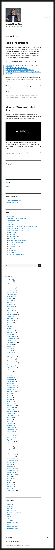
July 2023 (9, 346)
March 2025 (10, 306)
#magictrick (23, 67)
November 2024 (11, 314)
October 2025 (11, 292)
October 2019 (10, 438)
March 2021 (10, 403)
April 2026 (10, 280)
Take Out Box (12, 250)
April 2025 (10, 304)
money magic (29, 97)
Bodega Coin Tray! (13, 220)
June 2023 (10, 348)
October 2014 (10, 472)
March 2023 (10, 355)
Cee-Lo (10, 222)
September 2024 (11, 318)
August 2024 (10, 320)
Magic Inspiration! (17, 42)
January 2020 (10, 431)
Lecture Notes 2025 (13, 236)
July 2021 (9, 395)
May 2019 (9, 448)
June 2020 (10, 421)
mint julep (8, 153)
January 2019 (10, 456)
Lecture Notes (12, 234)
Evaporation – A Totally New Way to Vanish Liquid (22, 226)
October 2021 (10, 389)
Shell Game (11, 244)
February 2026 (11, 284)
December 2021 (11, 385)
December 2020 (11, 409)
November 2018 (11, 460)
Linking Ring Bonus (12, 202)
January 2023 (10, 359)
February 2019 (11, 454)
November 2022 (11, 363)
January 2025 (10, 310)
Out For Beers (12, 238)
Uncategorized (11, 520)
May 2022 (10, 375)
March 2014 (10, 484)
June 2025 (10, 300)
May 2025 (10, 302)
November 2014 (11, 470)
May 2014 (9, 480)
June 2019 (10, 446)
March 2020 (10, 427)
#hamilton (25, 72)
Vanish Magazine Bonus (14, 200)
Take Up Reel (12, 252)
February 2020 (11, 429)
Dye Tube (11, 224)
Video (25, 95)
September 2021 (11, 391)
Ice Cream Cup (12, 232)
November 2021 (11, 387)
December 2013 (11, 490)
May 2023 (9, 350)
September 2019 (11, 440)
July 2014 (9, 476)
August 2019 (10, 442)
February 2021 (11, 405)
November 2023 (11, 338)
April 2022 (10, 377)
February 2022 (11, 381)
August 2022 (10, 369)
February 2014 (11, 486)
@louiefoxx (9, 65)
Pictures (9, 516)
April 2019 (10, 450)
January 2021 (10, 407)
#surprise (25, 69)
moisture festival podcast (14, 512)
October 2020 (11, 413)
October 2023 (11, 340)
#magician (9, 69)
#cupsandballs (10, 72)
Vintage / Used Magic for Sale (15, 254)
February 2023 (11, 357)
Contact (8, 186)
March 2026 (10, 282)
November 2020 (11, 411)
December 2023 (11, 336)
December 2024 (11, 312)
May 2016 (9, 464)
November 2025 (11, 290)
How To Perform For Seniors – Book (18, 228)
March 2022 (10, 379)
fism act (11, 97)
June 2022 (10, 373)
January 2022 (10, 383)
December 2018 (11, 458)
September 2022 (11, 367)
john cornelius (22, 97)
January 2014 (10, 488)
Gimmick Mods (11, 506)
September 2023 (11, 342)
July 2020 (9, 419)
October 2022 (11, 365)
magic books (10, 508)
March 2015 (10, 466)
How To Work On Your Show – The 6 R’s (19, 230)
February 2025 (11, 308)
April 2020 (10, 425)
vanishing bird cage (12, 522)
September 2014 (11, 474)
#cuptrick (31, 69)
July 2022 (9, 371)
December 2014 (11, 468)
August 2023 (10, 344)
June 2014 (9, 478)
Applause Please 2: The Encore (17, 218)
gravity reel (15, 97)
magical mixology (37, 152)
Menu (46, 17)
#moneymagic (17, 69)
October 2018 (10, 462)
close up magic (31, 95)
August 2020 (10, 417)
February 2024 (11, 332)
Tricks (22, 95)
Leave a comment (16, 153)
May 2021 (9, 399)
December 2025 (11, 288)
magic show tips (17, 95)
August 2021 (10, 393)
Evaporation (10, 504)
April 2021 (10, 401)
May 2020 (10, 423)
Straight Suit (12, 248)
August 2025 (10, 296)
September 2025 (11, 294)
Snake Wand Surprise (14, 246)
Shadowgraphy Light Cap (15, 242)
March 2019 (10, 452)
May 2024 (10, 326)
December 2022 (11, 361)
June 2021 (9, 397)
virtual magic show (12, 528)
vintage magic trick (12, 526)
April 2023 (10, 353)
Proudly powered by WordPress (21, 545)
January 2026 (11, 286)
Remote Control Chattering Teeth (18, 240)
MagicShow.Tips (14, 24)
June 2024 (10, 324)
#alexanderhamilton (12, 67)
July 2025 (9, 298)
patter (8, 514)
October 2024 (11, 316)
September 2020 (11, 415)
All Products (10, 216)
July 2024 (9, 322)
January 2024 (10, 334)
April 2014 (10, 482)
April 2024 (10, 328)
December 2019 (11, 433)
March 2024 (10, 330)
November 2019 (11, 436)
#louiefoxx (18, 72)
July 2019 (9, 444)
